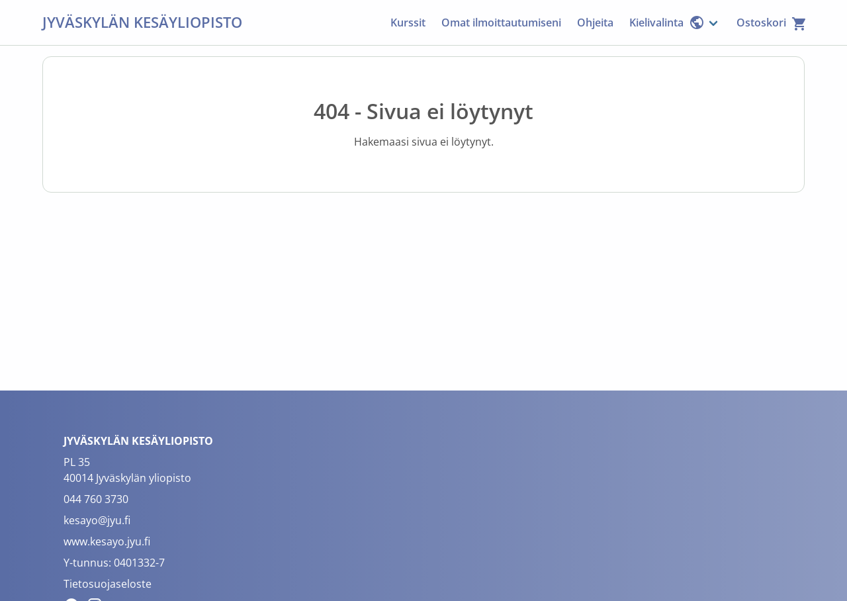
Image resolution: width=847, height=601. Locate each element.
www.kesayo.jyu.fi (107, 541)
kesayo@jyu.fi (97, 520)
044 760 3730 (96, 499)
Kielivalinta (667, 22)
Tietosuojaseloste (108, 584)
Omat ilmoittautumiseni (501, 22)
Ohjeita (595, 22)
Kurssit (407, 22)
